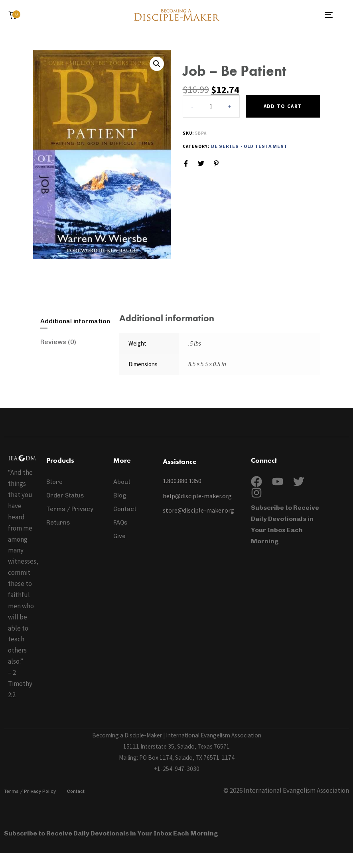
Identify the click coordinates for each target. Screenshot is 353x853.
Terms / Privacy (69, 509)
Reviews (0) (58, 342)
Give (119, 536)
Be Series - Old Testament (249, 146)
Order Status (65, 495)
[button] (229, 106)
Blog (119, 495)
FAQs (120, 522)
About (121, 481)
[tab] (76, 321)
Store (54, 481)
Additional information (75, 321)
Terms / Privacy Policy (30, 791)
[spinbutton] (211, 106)
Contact (124, 509)
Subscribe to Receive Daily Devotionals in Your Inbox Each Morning (111, 833)
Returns (58, 522)
